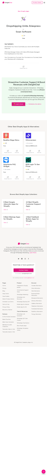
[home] (7, 2)
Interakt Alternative (36, 285)
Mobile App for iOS (22, 307)
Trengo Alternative (36, 314)
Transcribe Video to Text (8, 329)
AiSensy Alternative (36, 300)
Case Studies (5, 296)
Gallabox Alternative (36, 303)
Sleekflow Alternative (37, 311)
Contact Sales (23, 270)
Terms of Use (5, 304)
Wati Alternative (35, 291)
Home (4, 285)
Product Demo (37, 2)
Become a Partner (7, 309)
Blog (3, 291)
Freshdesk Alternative (37, 308)
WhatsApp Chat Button (23, 323)
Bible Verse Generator (8, 322)
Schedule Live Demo (7, 301)
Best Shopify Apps (23, 11)
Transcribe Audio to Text (8, 332)
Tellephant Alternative (37, 306)
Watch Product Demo (8, 299)
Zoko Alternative (35, 288)
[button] (44, 2)
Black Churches (6, 319)
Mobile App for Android (23, 304)
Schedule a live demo (34, 104)
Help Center (5, 293)
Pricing (4, 288)
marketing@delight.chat (28, 277)
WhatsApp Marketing (22, 294)
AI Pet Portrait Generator (9, 316)
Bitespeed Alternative (37, 298)
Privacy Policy (6, 307)
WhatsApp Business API (23, 301)
